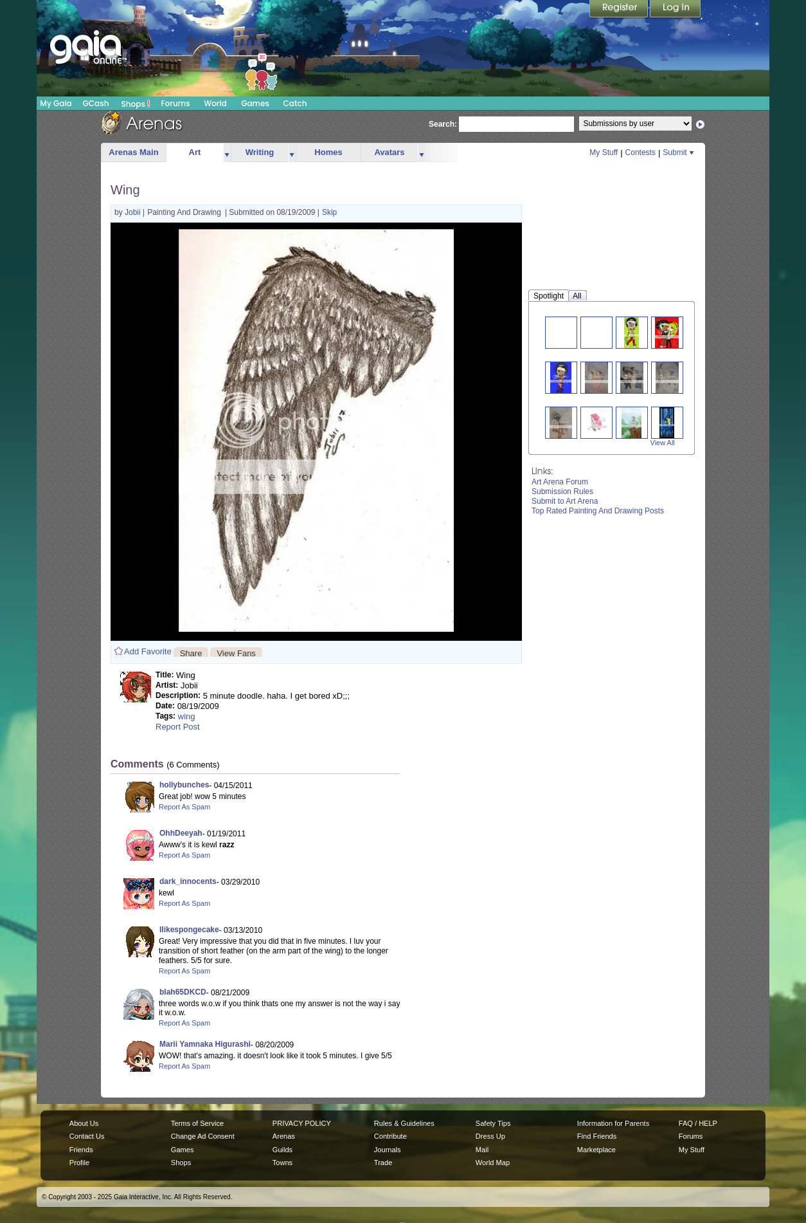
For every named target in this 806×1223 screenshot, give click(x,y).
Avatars (389, 152)
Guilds (282, 1150)
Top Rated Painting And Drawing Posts (598, 510)
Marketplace (596, 1150)
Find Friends (596, 1136)
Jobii (134, 212)
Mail (482, 1150)
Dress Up (490, 1136)
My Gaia (55, 103)
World (215, 103)
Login (675, 9)
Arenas (284, 1136)
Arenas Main (133, 152)
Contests (640, 152)
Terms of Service (197, 1123)
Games (255, 103)
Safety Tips (493, 1123)
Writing (260, 152)
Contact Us (87, 1136)
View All (662, 442)
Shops (135, 103)
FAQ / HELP (698, 1123)
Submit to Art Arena (565, 501)
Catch (295, 103)
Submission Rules (562, 491)
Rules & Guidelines (404, 1123)
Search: (443, 124)
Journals (387, 1150)
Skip (329, 212)
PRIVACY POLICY (302, 1123)
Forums (175, 103)
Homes (328, 152)
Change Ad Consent (203, 1136)
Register (619, 9)
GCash (96, 103)
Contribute (390, 1136)
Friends (81, 1150)
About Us (83, 1123)
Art (195, 152)
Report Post (178, 726)
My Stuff (603, 152)
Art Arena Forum (560, 481)
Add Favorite (148, 651)
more (227, 152)
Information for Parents (613, 1123)
